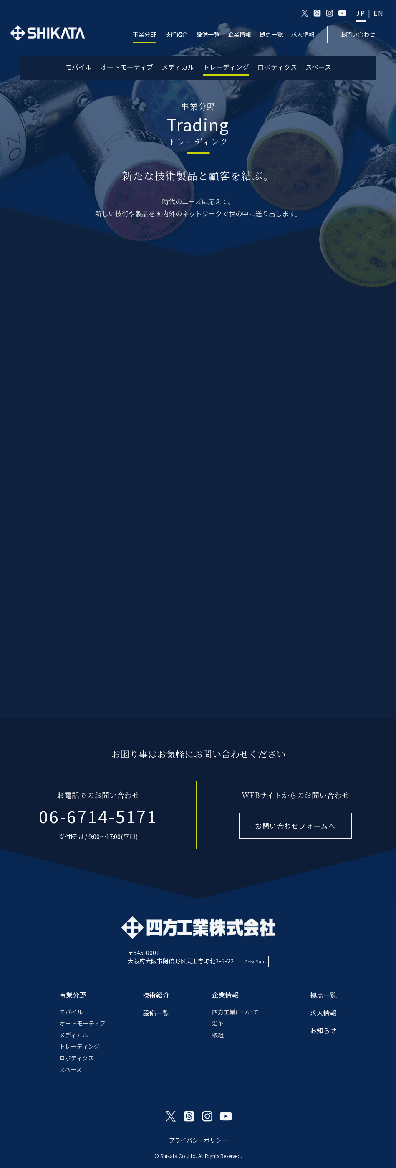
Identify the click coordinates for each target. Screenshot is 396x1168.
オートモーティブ (126, 67)
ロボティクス (277, 67)
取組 (218, 1035)
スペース (318, 67)
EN (378, 13)
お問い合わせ (357, 34)
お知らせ (323, 1030)
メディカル (177, 67)
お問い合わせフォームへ (295, 826)
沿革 (218, 1023)
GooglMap (254, 961)
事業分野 (144, 34)
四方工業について (235, 1012)
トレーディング (226, 67)
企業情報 (239, 34)
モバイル (78, 67)
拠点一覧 (271, 34)
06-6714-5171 (98, 816)
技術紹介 (176, 34)
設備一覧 (207, 34)
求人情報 (303, 34)
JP (361, 13)
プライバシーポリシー (198, 1140)
